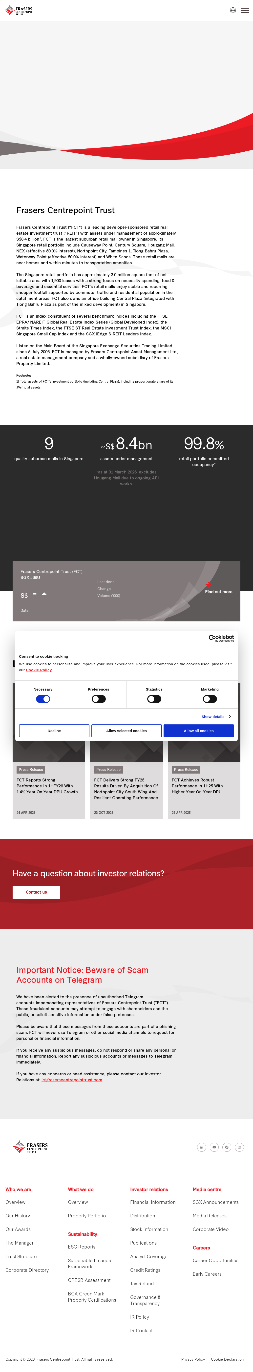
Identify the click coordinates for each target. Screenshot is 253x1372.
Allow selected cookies (126, 731)
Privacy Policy (193, 1360)
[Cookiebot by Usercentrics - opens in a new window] (212, 638)
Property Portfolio (87, 1216)
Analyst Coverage (149, 1257)
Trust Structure (21, 1257)
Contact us (36, 893)
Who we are (18, 1190)
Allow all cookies (199, 731)
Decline (54, 731)
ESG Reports (81, 1247)
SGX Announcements (216, 1202)
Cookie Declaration (227, 1360)
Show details (213, 717)
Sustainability (82, 1234)
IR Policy (139, 1317)
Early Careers (207, 1274)
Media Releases (210, 1216)
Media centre (207, 1190)
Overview (15, 1202)
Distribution (142, 1216)
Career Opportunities (215, 1261)
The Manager (19, 1243)
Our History (17, 1216)
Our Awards (18, 1230)
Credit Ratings (145, 1270)
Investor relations (149, 1190)
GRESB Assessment (89, 1280)
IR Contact (141, 1331)
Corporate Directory (27, 1270)
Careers (201, 1248)
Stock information (149, 1230)
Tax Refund (142, 1284)
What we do (81, 1190)
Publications (143, 1243)
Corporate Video (211, 1230)
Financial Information (153, 1202)
